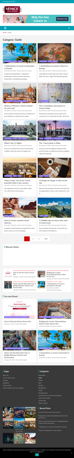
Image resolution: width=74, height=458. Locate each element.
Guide (15, 61)
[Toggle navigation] (5, 28)
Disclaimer (6, 383)
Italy (19, 101)
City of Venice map (9, 378)
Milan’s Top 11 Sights (13, 143)
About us (5, 375)
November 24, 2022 (10, 71)
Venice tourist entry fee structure (13, 388)
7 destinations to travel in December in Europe (55, 285)
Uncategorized (42, 393)
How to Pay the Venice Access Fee (23, 273)
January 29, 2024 (52, 278)
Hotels (40, 380)
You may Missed (11, 296)
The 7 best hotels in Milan (49, 143)
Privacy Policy (7, 385)
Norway (40, 385)
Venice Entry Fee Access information (24, 270)
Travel (20, 61)
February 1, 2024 (18, 277)
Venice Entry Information (24, 71)
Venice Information (30, 277)
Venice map (42, 400)
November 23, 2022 (45, 185)
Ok (37, 454)
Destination (8, 61)
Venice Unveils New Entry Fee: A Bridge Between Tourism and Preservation (24, 286)
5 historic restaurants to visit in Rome (50, 430)
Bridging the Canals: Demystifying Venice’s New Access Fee (56, 274)
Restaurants (48, 138)
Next (46, 239)
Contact (5, 380)
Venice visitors (58, 138)
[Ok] (72, 453)
